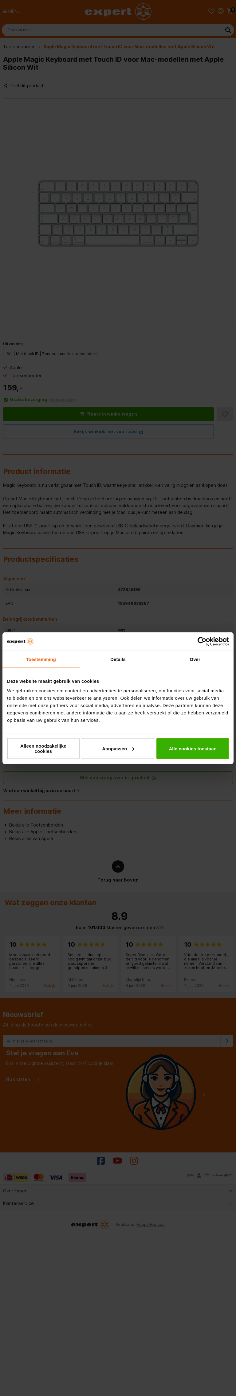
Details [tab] (118, 659)
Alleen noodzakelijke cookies (43, 748)
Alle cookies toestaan (193, 748)
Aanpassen (118, 748)
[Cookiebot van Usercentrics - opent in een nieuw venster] (202, 641)
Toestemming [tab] (41, 659)
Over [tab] (195, 659)
